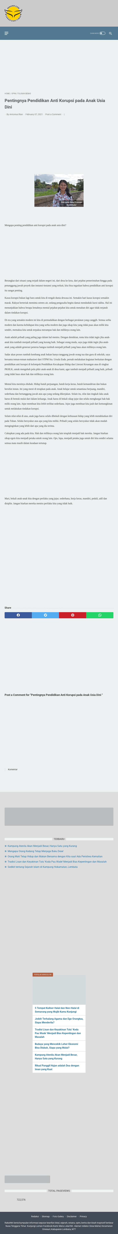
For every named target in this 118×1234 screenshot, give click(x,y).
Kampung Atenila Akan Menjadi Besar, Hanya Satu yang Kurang (42, 846)
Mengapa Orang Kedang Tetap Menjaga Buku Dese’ (35, 851)
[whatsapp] (99, 615)
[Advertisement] (59, 66)
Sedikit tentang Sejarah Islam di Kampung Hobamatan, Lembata (43, 866)
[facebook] (18, 615)
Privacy (83, 1216)
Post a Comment (53, 114)
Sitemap (46, 1216)
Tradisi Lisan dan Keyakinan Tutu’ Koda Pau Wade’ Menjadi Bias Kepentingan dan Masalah (57, 861)
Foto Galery (58, 1216)
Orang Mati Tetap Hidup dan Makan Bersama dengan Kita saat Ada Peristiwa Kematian (55, 856)
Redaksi (35, 1216)
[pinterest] (72, 615)
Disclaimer (72, 1216)
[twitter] (45, 615)
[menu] (6, 33)
